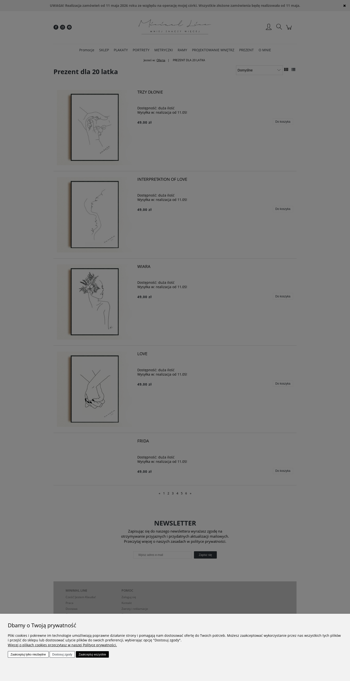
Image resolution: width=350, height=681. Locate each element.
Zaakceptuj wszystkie (92, 654)
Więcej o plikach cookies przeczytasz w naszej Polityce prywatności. (62, 645)
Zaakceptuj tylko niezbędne (28, 654)
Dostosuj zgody (62, 654)
